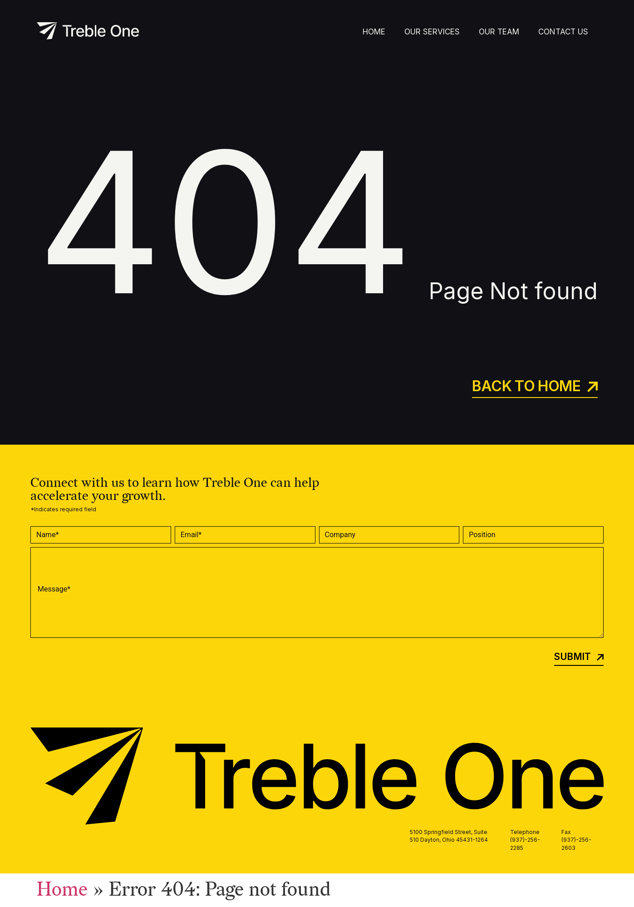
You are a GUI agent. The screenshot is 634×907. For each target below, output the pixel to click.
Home (374, 31)
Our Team (499, 31)
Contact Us (563, 31)
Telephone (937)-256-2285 (525, 840)
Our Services (432, 31)
